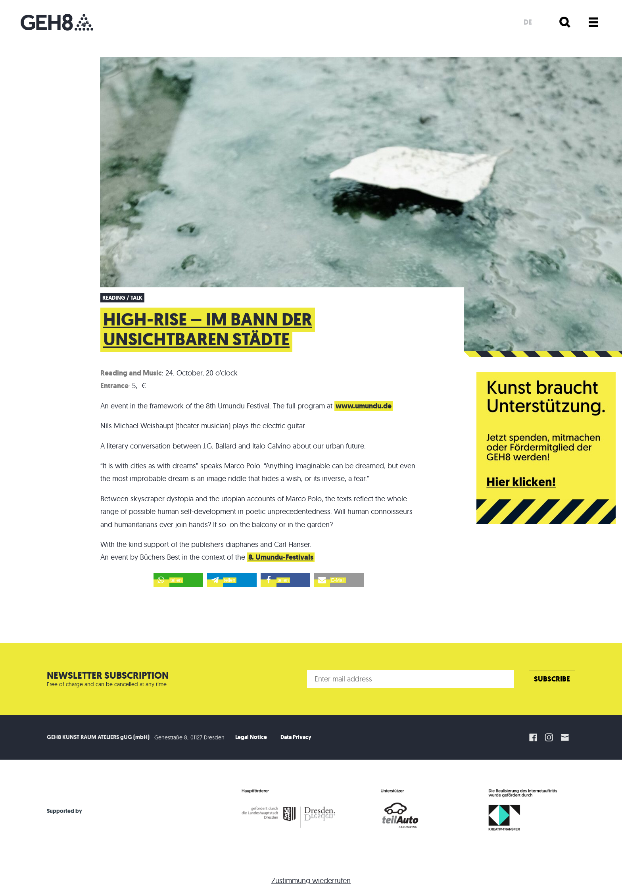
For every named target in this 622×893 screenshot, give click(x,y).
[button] (178, 580)
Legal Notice (251, 737)
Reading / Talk (122, 298)
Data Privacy (295, 737)
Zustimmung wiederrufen (311, 880)
